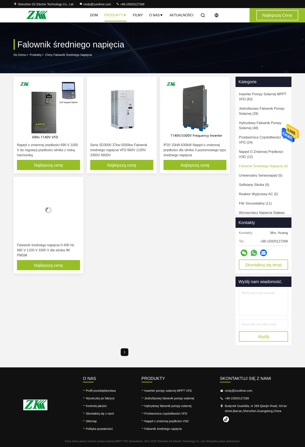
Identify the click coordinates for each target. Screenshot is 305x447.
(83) (262, 96)
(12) (261, 154)
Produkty (115, 15)
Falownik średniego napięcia (163, 428)
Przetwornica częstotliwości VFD (165, 413)
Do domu (20, 55)
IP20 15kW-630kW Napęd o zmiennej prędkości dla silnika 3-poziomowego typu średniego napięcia (195, 150)
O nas (156, 15)
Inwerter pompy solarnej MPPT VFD (168, 390)
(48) (260, 125)
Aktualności (181, 15)
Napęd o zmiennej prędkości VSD (166, 421)
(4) (263, 166)
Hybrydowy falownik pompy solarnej (168, 406)
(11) (255, 203)
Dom (94, 15)
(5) (260, 175)
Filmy (138, 15)
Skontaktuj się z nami (100, 413)
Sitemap (91, 421)
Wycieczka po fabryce (100, 398)
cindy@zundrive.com (95, 4)
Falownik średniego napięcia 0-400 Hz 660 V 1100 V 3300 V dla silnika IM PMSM (45, 250)
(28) (261, 111)
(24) (260, 140)
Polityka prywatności (99, 428)
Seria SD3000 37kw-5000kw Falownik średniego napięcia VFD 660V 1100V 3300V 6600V (118, 150)
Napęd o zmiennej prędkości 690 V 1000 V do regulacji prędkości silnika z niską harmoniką (47, 150)
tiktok (226, 419)
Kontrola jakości (96, 406)
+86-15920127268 (130, 4)
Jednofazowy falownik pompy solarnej (169, 398)
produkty (35, 55)
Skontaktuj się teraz (263, 265)
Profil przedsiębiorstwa (101, 390)
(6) (254, 185)
